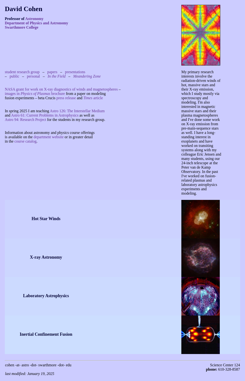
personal (33, 76)
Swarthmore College (21, 27)
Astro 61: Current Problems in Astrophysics (44, 115)
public (14, 76)
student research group (22, 72)
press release (66, 98)
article (93, 98)
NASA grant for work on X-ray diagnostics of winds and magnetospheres (61, 89)
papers (52, 72)
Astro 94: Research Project (25, 120)
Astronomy (34, 19)
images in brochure (35, 94)
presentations (75, 72)
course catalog (25, 141)
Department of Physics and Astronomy (36, 23)
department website (49, 137)
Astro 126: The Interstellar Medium (77, 111)
